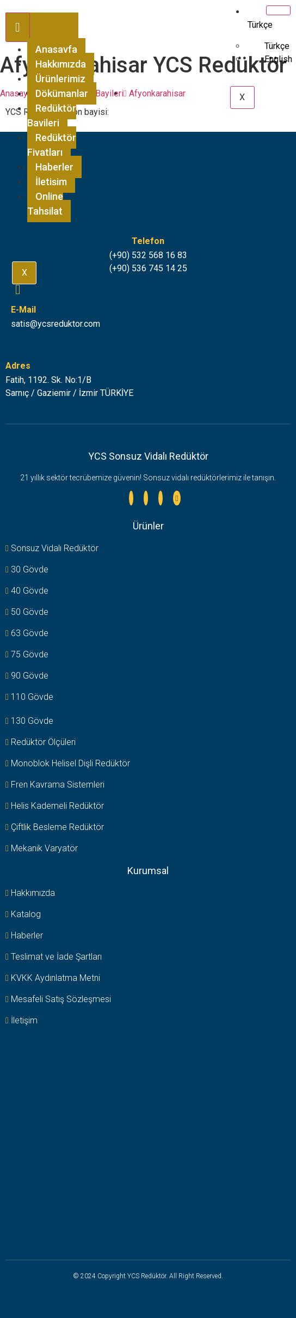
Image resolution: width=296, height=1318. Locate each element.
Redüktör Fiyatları (51, 145)
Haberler (54, 167)
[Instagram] (146, 498)
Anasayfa (56, 49)
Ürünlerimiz (60, 78)
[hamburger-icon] (17, 27)
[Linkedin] (131, 498)
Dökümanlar (61, 93)
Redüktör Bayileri (51, 115)
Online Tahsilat (45, 204)
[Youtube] (176, 498)
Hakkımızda (60, 64)
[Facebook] (160, 498)
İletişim (51, 181)
